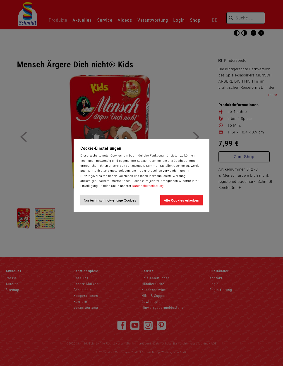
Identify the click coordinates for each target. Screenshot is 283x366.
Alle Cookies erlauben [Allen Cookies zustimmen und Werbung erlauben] (181, 200)
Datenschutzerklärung (148, 186)
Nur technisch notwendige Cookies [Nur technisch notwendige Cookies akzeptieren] (110, 200)
